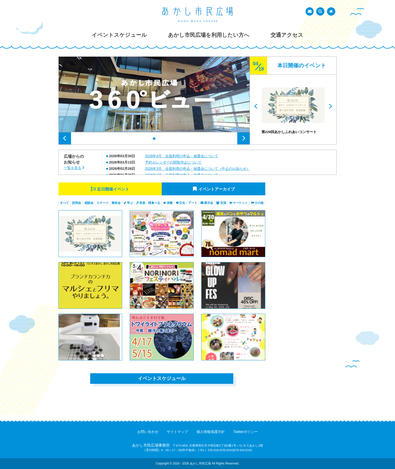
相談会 (88, 203)
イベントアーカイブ (217, 189)
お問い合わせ (147, 432)
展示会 (208, 203)
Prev (65, 138)
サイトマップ (177, 432)
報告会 (116, 203)
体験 (170, 203)
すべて (64, 203)
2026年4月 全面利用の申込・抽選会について (181, 156)
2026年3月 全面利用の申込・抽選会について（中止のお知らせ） (197, 169)
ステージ (102, 203)
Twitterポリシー (245, 432)
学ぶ (130, 203)
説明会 (76, 203)
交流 (223, 203)
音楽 (142, 203)
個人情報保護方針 (210, 432)
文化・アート (188, 203)
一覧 (72, 168)
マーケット (240, 203)
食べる (155, 203)
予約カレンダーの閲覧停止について (173, 162)
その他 (259, 203)
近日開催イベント (113, 189)
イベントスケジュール (162, 378)
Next (243, 138)
